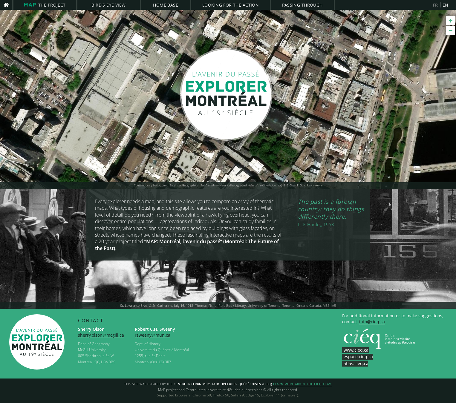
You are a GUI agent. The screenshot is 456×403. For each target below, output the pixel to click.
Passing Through (302, 5)
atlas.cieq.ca (356, 363)
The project (45, 5)
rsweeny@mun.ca (152, 335)
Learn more (314, 185)
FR (435, 5)
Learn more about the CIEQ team (302, 384)
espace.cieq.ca (358, 356)
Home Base (165, 5)
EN (446, 5)
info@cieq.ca (372, 321)
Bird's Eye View (108, 5)
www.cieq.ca (356, 350)
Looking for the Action (230, 5)
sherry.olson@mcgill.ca (101, 335)
